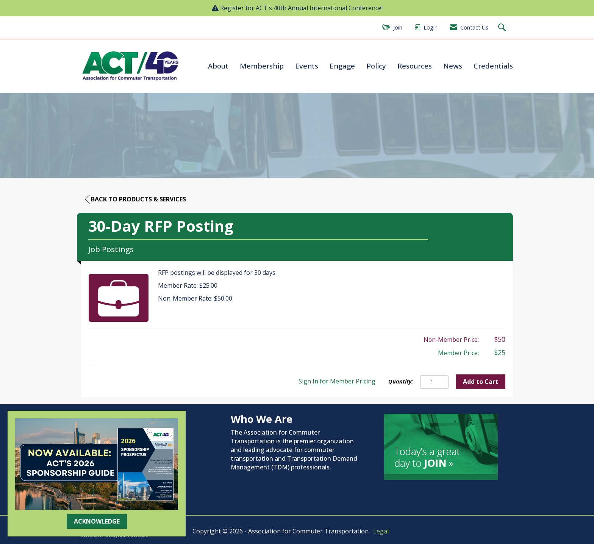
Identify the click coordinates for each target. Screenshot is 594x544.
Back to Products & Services (135, 199)
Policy (376, 65)
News (452, 65)
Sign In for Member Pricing (337, 381)
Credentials (493, 65)
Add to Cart (480, 381)
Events (306, 65)
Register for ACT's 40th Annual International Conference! (301, 8)
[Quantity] (434, 382)
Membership (262, 65)
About (218, 65)
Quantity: (400, 381)
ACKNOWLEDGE (97, 521)
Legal (381, 531)
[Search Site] (503, 28)
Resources (414, 65)
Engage (342, 65)
